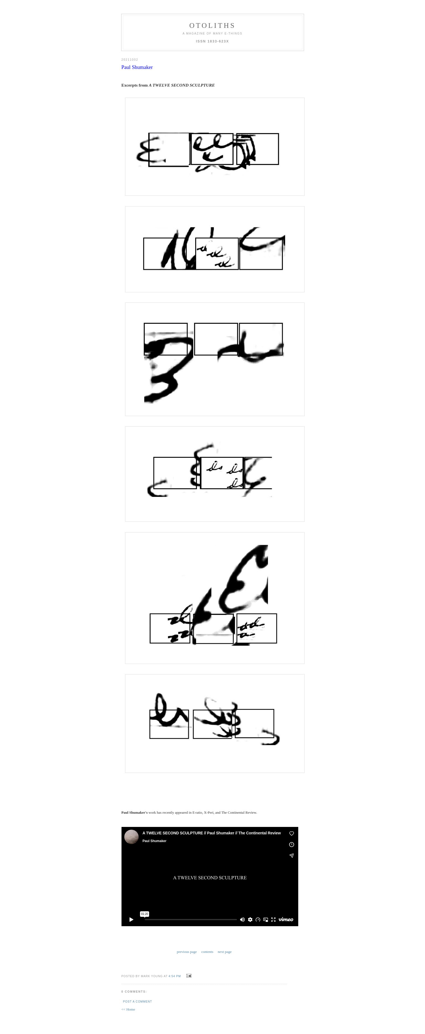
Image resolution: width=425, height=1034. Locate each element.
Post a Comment (137, 1000)
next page (225, 951)
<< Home (128, 1008)
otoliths (212, 26)
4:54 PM (175, 975)
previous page (187, 951)
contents (207, 951)
